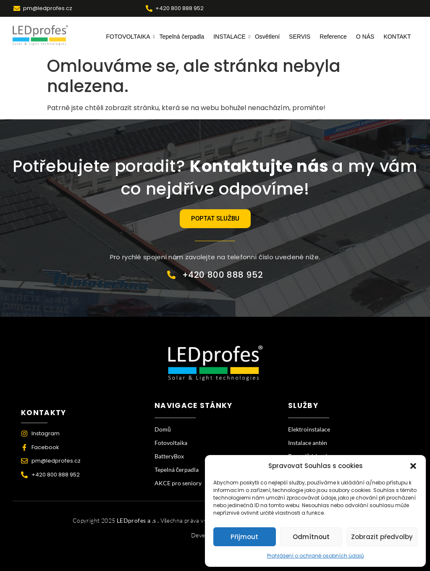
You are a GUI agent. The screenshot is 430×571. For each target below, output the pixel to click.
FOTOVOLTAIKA (129, 36)
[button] (413, 466)
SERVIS (299, 36)
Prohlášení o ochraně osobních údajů (315, 555)
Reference (333, 36)
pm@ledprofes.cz (47, 8)
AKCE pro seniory (178, 483)
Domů (163, 429)
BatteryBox (169, 456)
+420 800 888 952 (179, 8)
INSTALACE (230, 36)
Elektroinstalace (309, 429)
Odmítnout (311, 536)
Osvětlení (267, 36)
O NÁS (365, 36)
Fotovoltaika (171, 442)
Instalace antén (307, 442)
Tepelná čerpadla (182, 36)
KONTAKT (397, 36)
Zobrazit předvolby (382, 536)
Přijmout (244, 536)
